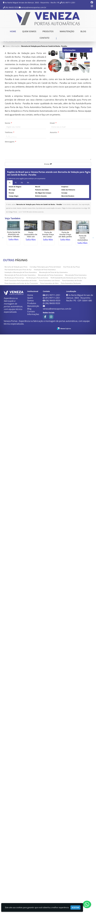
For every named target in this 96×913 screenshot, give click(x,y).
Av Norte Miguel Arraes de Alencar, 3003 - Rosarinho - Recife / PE (32, 2)
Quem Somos (29, 31)
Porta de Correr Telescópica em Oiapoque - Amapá (19, 766)
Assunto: (54, 137)
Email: (53, 128)
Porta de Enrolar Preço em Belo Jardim (19, 338)
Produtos (48, 31)
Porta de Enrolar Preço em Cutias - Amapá (19, 308)
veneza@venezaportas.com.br (33, 7)
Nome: (8, 128)
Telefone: (9, 137)
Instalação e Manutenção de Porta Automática (21, 851)
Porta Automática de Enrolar (72, 859)
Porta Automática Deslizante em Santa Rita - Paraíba (19, 685)
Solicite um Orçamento (56, 41)
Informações (33, 892)
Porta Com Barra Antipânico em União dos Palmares (19, 638)
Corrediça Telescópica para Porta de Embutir (45, 845)
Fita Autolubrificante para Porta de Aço (18, 848)
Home (13, 31)
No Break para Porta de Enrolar (37, 856)
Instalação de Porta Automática (45, 848)
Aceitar (75, 907)
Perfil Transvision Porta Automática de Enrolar (21, 859)
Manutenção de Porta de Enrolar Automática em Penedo (19, 572)
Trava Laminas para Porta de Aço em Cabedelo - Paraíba (19, 412)
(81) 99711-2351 (68, 2)
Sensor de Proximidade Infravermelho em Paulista (19, 601)
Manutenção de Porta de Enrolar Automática (20, 854)
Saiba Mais (19, 253)
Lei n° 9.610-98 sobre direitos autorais (31, 217)
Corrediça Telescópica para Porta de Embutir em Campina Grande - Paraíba (19, 710)
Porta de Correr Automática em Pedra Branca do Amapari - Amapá (19, 376)
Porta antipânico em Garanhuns (19, 479)
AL (10, 188)
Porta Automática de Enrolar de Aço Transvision (21, 862)
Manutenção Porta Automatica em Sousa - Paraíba (19, 825)
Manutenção (67, 31)
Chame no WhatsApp (80, 41)
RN (28, 188)
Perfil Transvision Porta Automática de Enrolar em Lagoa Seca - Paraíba (19, 742)
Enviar (48, 169)
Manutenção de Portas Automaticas (50, 854)
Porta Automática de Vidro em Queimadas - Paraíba (19, 277)
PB (22, 188)
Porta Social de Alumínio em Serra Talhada (19, 247)
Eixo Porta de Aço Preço (71, 845)
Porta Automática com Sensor (49, 859)
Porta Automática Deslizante (71, 862)
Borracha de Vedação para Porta (16, 845)
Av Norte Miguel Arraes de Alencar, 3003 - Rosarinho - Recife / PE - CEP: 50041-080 (79, 876)
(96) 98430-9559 (11, 7)
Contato (44, 37)
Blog (83, 31)
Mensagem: (10, 147)
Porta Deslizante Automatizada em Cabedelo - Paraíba (19, 443)
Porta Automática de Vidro (49, 862)
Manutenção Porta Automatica (75, 854)
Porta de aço (19, 797)
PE (16, 188)
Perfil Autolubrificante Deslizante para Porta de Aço (68, 856)
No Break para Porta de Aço (14, 856)
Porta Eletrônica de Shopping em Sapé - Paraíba (19, 515)
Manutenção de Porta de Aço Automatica (53, 851)
